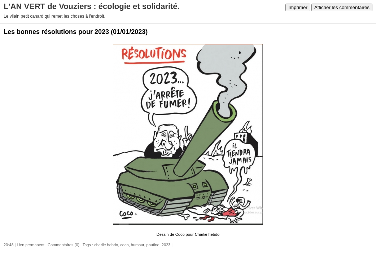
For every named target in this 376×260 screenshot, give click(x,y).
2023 (166, 245)
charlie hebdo (106, 245)
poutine (153, 245)
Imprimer (297, 7)
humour (137, 245)
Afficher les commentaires (342, 7)
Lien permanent (30, 245)
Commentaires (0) (63, 245)
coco (124, 245)
